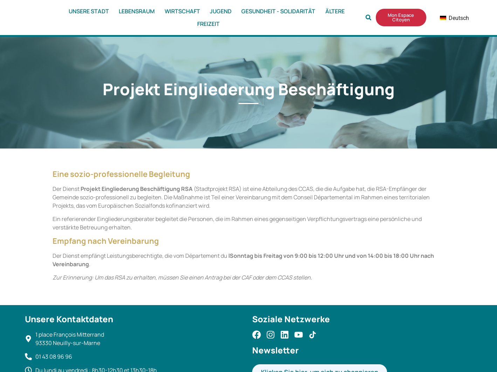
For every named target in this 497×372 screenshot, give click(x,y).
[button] (368, 17)
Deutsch (449, 18)
